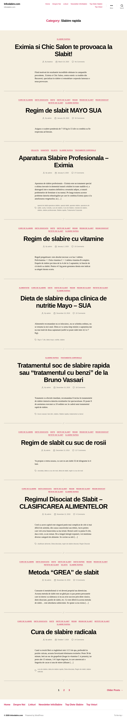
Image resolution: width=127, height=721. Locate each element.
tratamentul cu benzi (76, 414)
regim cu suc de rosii (76, 471)
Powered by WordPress (34, 715)
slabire (40, 210)
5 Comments (80, 580)
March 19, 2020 (63, 62)
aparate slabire (75, 205)
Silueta (54, 150)
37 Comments (79, 173)
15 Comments (79, 246)
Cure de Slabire (25, 100)
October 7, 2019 (63, 640)
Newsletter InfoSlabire (79, 4)
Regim (75, 100)
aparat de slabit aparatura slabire (49, 205)
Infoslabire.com (12, 4)
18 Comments (80, 387)
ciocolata (41, 471)
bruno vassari (42, 414)
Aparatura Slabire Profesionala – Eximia (63, 161)
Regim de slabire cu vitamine (63, 238)
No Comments (80, 62)
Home (47, 4)
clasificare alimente (44, 544)
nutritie (57, 340)
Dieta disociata (41, 100)
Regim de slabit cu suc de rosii (63, 442)
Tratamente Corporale (85, 150)
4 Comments (80, 514)
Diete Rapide (79, 562)
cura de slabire (57, 208)
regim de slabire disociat (70, 544)
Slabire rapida (63, 39)
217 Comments (80, 450)
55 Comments (79, 118)
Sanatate (45, 150)
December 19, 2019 (63, 313)
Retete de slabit (55, 103)
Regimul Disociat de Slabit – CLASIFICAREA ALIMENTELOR (63, 503)
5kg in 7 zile (42, 340)
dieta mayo (50, 340)
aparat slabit (65, 205)
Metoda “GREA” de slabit (63, 572)
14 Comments (79, 640)
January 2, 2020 (63, 246)
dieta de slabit (63, 471)
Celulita (35, 150)
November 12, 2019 (63, 514)
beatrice (50, 62)
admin (49, 118)
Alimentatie (24, 288)
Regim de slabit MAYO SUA (63, 110)
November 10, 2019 (63, 580)
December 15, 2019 (63, 387)
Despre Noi (56, 4)
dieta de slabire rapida (55, 669)
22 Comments (80, 313)
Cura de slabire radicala (63, 631)
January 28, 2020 (63, 118)
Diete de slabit (63, 100)
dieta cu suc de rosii (51, 471)
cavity (44, 208)
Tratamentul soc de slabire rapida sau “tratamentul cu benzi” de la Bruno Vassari (63, 372)
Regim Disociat (102, 100)
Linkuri (65, 4)
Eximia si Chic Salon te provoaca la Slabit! (63, 50)
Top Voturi (98, 7)
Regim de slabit (87, 100)
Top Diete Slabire (95, 4)
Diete (52, 100)
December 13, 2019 (62, 450)
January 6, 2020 (63, 173)
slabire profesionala (49, 210)
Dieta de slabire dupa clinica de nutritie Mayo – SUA (63, 302)
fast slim (50, 414)
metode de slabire (81, 208)
